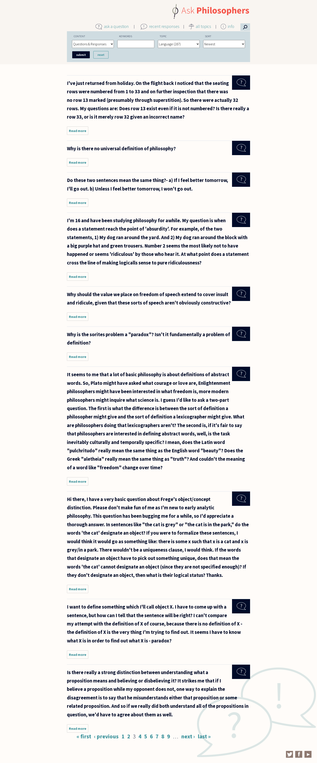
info (231, 26)
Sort (208, 36)
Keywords (125, 36)
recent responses (164, 26)
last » (204, 736)
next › (188, 736)
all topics (203, 26)
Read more (78, 131)
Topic (163, 36)
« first (84, 736)
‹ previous (106, 736)
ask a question (116, 26)
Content (79, 36)
